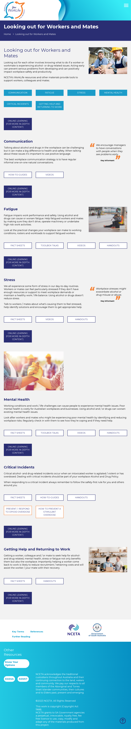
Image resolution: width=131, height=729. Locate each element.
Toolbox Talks (50, 245)
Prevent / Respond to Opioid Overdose (18, 510)
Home (7, 34)
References (36, 631)
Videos (50, 175)
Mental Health (113, 93)
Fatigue (49, 93)
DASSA (9, 679)
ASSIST (23, 679)
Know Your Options (11, 664)
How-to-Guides (17, 175)
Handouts (113, 245)
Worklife (14, 10)
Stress (81, 93)
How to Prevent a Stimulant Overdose (50, 512)
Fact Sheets (18, 245)
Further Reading (21, 636)
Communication (17, 93)
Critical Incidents (18, 104)
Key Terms (18, 631)
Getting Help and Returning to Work (49, 105)
